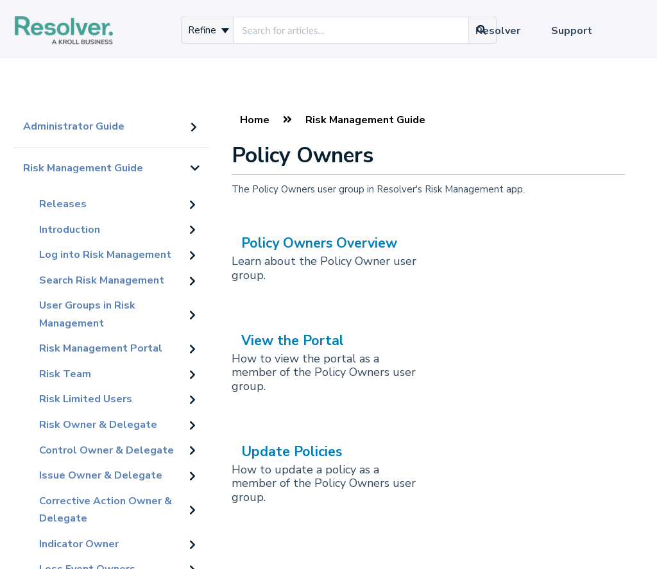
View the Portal (292, 340)
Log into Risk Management (105, 255)
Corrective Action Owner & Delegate (105, 510)
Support (571, 31)
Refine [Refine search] (208, 30)
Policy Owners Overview (319, 243)
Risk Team (65, 374)
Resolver (497, 31)
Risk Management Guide (83, 168)
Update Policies (291, 451)
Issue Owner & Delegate (100, 475)
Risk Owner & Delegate (98, 425)
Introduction (69, 230)
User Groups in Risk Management (87, 314)
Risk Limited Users (85, 399)
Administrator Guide (73, 126)
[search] (351, 30)
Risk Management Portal (100, 348)
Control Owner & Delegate (106, 450)
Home (254, 120)
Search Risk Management (101, 280)
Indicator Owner (79, 544)
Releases (63, 204)
